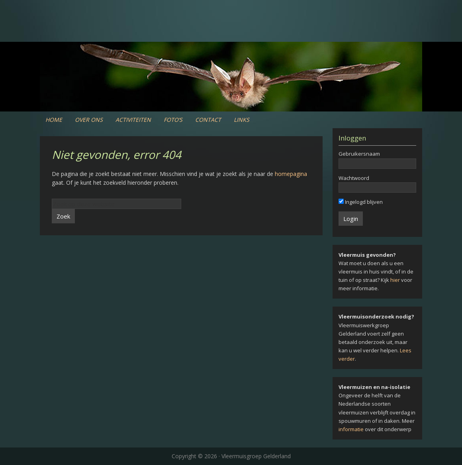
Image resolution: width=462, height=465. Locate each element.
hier (395, 279)
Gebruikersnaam (359, 153)
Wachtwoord (354, 178)
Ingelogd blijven (361, 201)
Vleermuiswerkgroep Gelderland (231, 32)
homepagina (291, 174)
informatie (351, 429)
